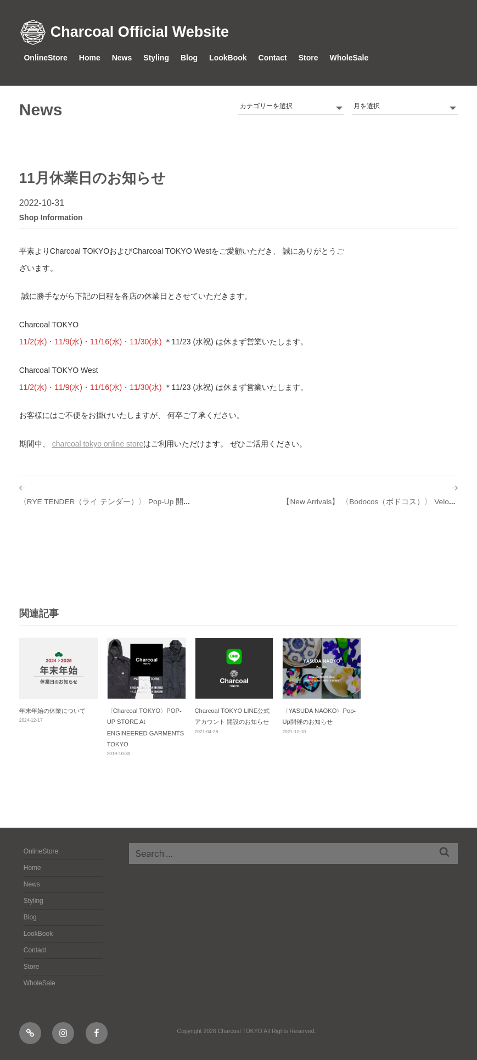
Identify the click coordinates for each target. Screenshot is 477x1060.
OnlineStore (45, 57)
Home (89, 57)
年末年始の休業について (52, 710)
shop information (51, 217)
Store (308, 57)
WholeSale (348, 57)
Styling (156, 57)
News (122, 57)
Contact (273, 57)
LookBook (227, 57)
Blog (189, 57)
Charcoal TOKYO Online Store (98, 443)
